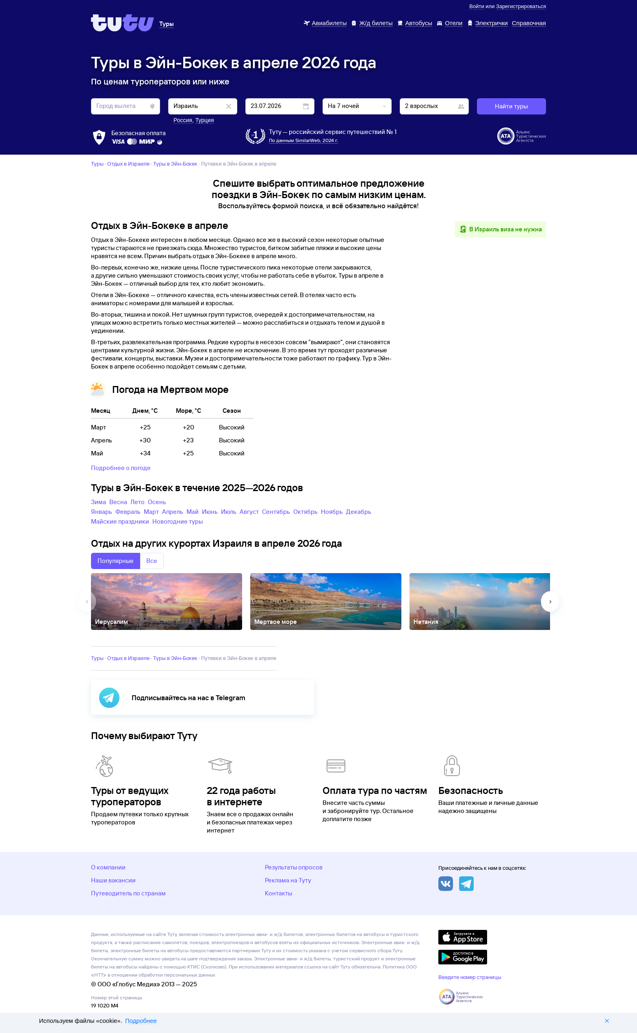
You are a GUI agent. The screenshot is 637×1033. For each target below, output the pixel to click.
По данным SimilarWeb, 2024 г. (303, 140)
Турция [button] (204, 120)
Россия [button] (182, 120)
